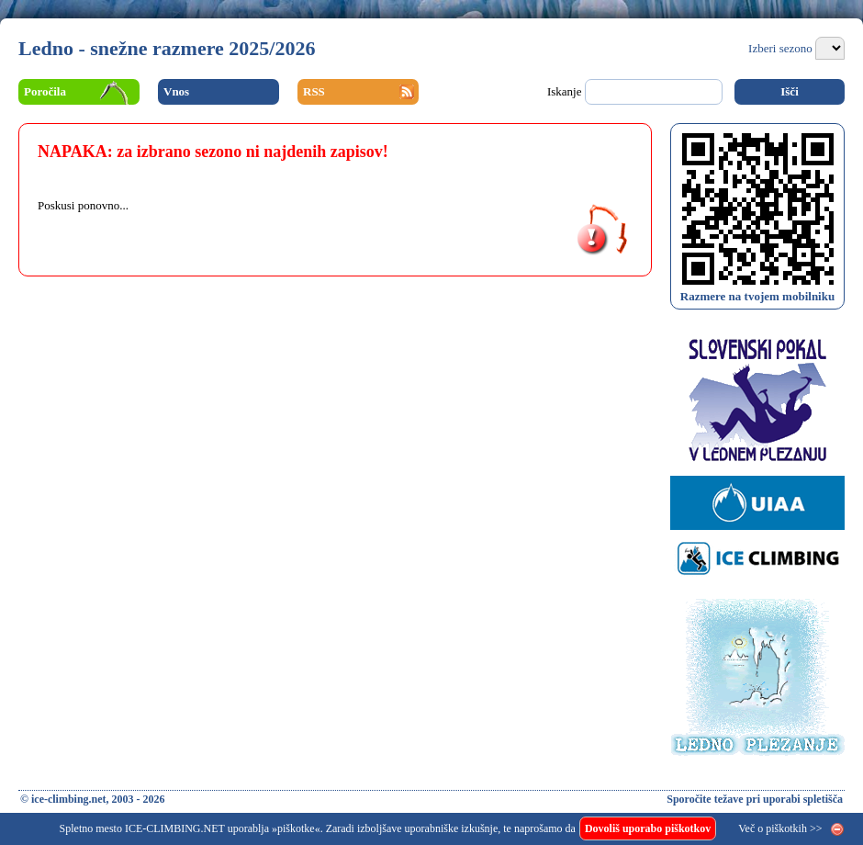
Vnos (176, 91)
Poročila (45, 91)
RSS (314, 91)
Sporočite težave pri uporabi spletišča (755, 799)
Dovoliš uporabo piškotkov (648, 828)
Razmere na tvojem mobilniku (757, 296)
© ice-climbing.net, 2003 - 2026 (92, 799)
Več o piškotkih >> (780, 828)
